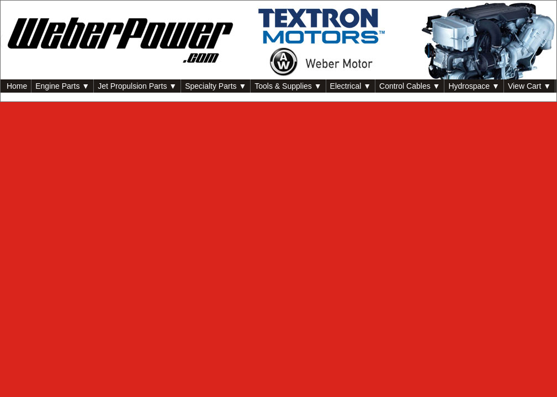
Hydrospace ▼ (473, 86)
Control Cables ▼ (409, 86)
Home (15, 86)
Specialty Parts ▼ (215, 86)
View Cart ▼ (529, 86)
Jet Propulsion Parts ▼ (137, 86)
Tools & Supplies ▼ (287, 86)
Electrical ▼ (351, 86)
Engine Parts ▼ (62, 86)
